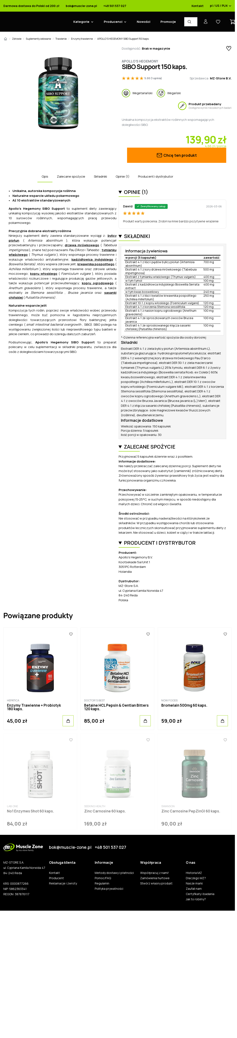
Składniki (100, 176)
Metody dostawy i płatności (114, 872)
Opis (45, 176)
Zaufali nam (194, 888)
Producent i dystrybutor (155, 176)
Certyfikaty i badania (200, 893)
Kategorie (81, 21)
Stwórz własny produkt (156, 883)
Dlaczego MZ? (196, 878)
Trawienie (61, 38)
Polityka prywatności (109, 888)
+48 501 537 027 (114, 5)
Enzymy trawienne (82, 38)
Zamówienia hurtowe (155, 878)
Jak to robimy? (196, 899)
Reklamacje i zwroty (63, 883)
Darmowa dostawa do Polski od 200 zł (31, 5)
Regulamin (102, 883)
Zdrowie (16, 38)
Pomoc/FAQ (103, 878)
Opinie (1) (122, 176)
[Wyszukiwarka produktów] (190, 21)
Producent (56, 878)
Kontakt (198, 5)
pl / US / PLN (221, 6)
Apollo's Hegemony (140, 61)
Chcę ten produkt (176, 155)
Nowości (143, 21)
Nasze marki (194, 883)
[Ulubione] (71, 634)
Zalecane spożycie (71, 176)
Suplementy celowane (38, 38)
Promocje (168, 21)
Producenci (113, 21)
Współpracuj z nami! (154, 872)
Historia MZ (194, 872)
